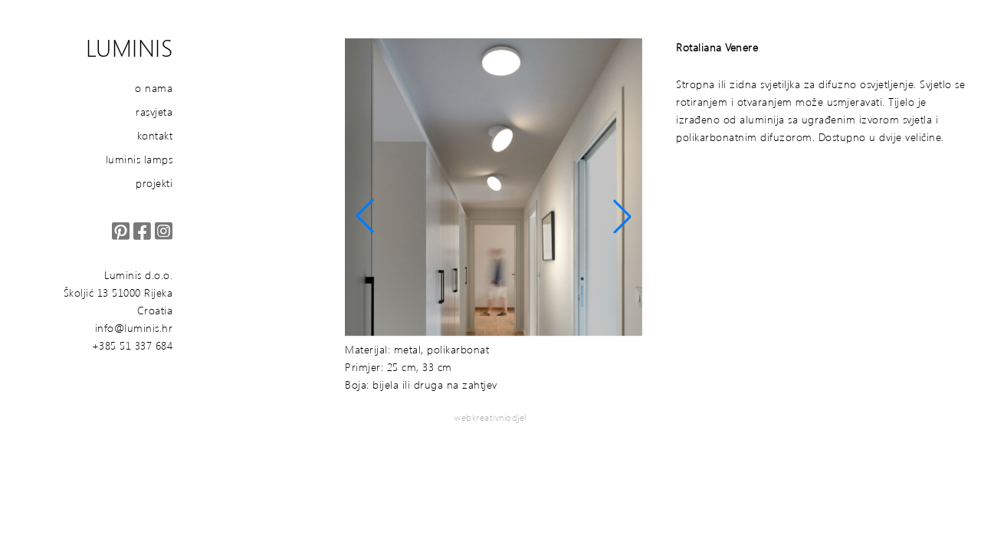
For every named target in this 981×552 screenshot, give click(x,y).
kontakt (155, 135)
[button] (365, 216)
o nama (153, 87)
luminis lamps (139, 159)
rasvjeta (154, 111)
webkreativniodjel (490, 417)
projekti (154, 183)
